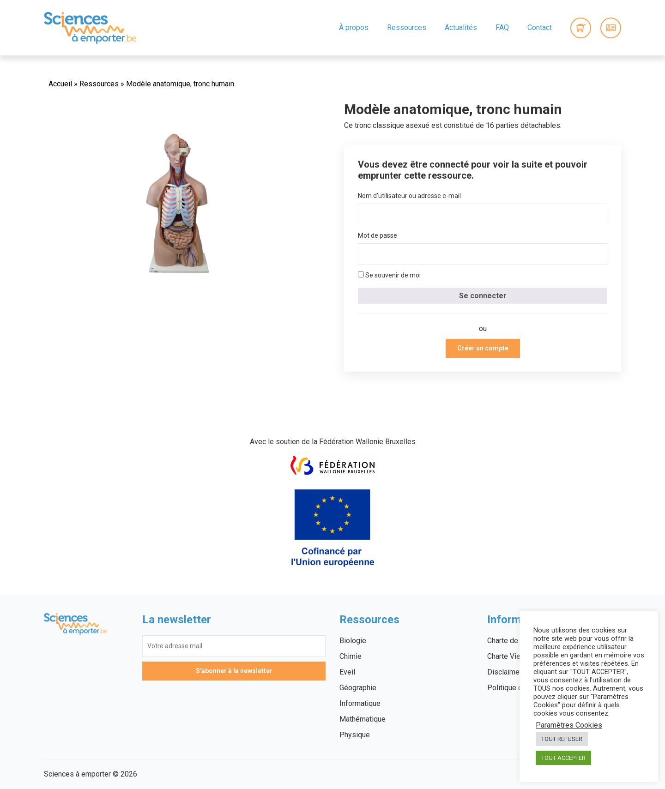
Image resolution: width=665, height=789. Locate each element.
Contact (539, 27)
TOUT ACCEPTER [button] (563, 757)
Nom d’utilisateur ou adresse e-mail (409, 195)
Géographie (357, 687)
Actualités (461, 27)
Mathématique (362, 719)
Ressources (406, 27)
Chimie (350, 656)
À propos (354, 27)
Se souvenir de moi (389, 275)
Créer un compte (482, 348)
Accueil (60, 83)
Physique (354, 734)
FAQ (502, 27)
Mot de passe (377, 235)
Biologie (352, 640)
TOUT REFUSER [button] (561, 738)
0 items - (580, 28)
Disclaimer (504, 672)
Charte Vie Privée (515, 656)
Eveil (347, 672)
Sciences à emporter (90, 27)
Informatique (360, 703)
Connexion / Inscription (610, 28)
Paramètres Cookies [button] (569, 725)
